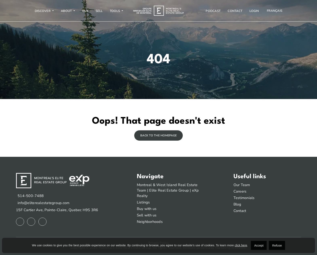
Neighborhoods (150, 221)
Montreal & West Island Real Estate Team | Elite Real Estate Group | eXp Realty (168, 190)
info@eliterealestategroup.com (43, 202)
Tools (115, 11)
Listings (143, 202)
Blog (237, 204)
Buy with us (147, 208)
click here (241, 245)
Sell (99, 11)
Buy (85, 11)
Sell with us (147, 215)
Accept (258, 245)
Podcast (213, 11)
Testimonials (244, 197)
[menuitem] (274, 10)
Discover (43, 11)
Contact (235, 11)
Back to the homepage (158, 135)
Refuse (277, 245)
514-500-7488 (31, 195)
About (67, 11)
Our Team (242, 184)
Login (254, 11)
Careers (240, 191)
